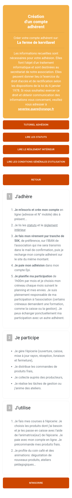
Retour (36, 179)
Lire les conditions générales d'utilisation (36, 161)
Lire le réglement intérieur (35, 149)
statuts (32, 225)
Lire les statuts (36, 137)
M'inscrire (36, 482)
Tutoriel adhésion (36, 124)
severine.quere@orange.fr (36, 109)
